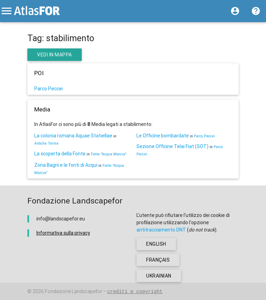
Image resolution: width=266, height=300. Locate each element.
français (158, 260)
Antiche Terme (46, 143)
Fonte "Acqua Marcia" (108, 154)
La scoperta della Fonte (60, 154)
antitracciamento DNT (161, 230)
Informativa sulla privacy (63, 233)
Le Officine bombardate (162, 136)
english (156, 244)
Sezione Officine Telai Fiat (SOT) (172, 146)
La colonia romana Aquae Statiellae (73, 136)
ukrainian (158, 276)
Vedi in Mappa (54, 55)
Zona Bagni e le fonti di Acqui (65, 165)
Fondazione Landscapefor (73, 291)
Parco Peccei (48, 88)
